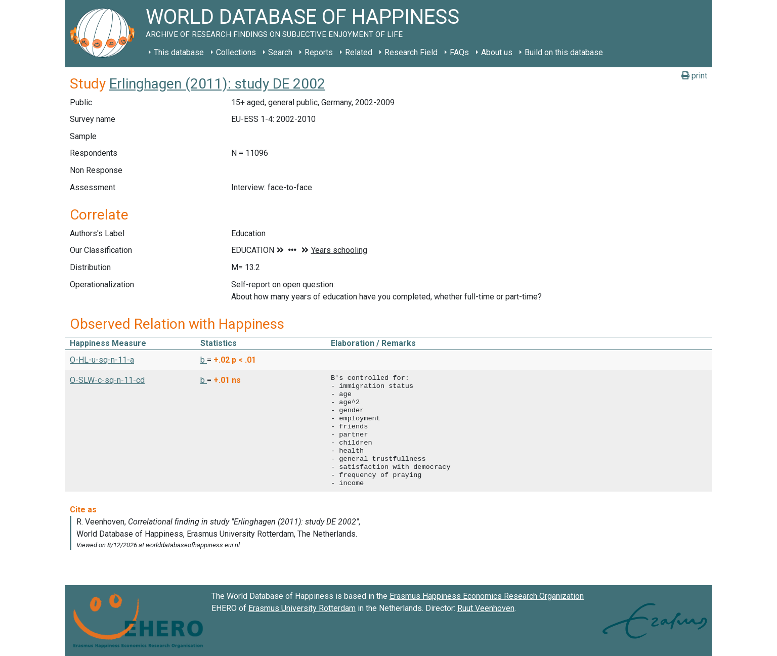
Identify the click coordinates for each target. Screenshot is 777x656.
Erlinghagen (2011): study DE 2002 (217, 83)
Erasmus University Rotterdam (302, 608)
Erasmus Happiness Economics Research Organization (487, 596)
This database (179, 52)
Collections (236, 52)
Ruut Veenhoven (485, 608)
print (694, 75)
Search (280, 52)
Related (358, 52)
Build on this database (564, 52)
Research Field (411, 52)
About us (496, 52)
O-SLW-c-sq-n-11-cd (107, 380)
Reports (319, 52)
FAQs (459, 52)
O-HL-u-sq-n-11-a (102, 360)
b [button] (203, 360)
